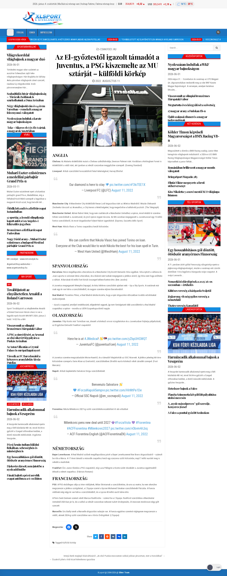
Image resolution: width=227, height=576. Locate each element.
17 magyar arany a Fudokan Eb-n (187, 111)
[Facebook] (69, 527)
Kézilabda (28, 404)
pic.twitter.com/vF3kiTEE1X (127, 185)
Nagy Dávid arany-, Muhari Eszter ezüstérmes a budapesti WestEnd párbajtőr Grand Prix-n (26, 242)
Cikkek (32, 32)
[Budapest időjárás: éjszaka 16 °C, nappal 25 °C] (184, 4)
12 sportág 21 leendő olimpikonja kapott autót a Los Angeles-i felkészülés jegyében (25, 221)
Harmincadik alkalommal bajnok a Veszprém (26, 411)
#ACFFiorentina (77, 428)
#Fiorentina (143, 423)
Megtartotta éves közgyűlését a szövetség (191, 105)
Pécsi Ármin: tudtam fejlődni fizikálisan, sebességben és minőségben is (23, 448)
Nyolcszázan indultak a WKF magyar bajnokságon (188, 66)
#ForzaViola (123, 423)
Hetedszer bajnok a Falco (182, 388)
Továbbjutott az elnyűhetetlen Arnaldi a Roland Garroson (24, 293)
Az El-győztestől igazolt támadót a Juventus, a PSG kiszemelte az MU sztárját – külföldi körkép (107, 65)
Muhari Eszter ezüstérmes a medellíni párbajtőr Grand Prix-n (26, 176)
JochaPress (14, 404)
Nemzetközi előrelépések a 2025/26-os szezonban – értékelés (190, 283)
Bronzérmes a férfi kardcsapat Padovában (24, 231)
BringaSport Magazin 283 (182, 177)
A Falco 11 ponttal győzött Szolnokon (188, 413)
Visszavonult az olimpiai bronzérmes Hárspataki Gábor (24, 327)
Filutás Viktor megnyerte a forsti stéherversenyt (186, 184)
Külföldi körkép (69, 542)
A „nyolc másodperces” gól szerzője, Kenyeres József (189, 405)
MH (9, 284)
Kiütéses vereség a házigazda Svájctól (189, 290)
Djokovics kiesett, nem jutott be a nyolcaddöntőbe (25, 467)
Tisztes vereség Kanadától (183, 305)
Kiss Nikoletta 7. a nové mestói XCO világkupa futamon (193, 193)
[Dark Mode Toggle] (10, 32)
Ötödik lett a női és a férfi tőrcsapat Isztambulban (26, 210)
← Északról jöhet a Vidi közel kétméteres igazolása (72, 559)
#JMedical (91, 339)
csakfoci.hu (108, 49)
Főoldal (20, 32)
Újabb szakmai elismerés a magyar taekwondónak (187, 118)
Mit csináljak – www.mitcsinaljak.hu (22, 259)
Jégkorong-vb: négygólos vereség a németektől (188, 298)
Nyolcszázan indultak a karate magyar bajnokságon (24, 120)
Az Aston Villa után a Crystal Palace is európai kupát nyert (23, 348)
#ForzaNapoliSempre (91, 390)
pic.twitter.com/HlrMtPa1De (124, 390)
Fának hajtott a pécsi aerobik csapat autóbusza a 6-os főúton (24, 476)
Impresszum (46, 32)
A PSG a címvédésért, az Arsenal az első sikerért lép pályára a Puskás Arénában (25, 338)
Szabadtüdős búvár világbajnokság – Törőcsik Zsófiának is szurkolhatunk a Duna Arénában (26, 97)
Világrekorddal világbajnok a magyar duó (26, 57)
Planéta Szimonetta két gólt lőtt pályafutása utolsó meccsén (192, 396)
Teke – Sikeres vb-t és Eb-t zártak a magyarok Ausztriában (26, 129)
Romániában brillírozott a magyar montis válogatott (191, 169)
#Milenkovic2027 (99, 428)
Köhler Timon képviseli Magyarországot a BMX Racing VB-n (193, 136)
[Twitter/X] (76, 527)
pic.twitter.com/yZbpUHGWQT (127, 339)
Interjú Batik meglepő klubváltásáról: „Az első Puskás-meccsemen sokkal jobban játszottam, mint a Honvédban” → (114, 556)
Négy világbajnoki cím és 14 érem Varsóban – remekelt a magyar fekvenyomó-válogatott (26, 109)
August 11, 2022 (122, 190)
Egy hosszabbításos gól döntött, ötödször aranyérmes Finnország (26, 458)
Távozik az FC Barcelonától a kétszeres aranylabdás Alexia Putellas (23, 359)
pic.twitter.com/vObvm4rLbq (129, 428)
